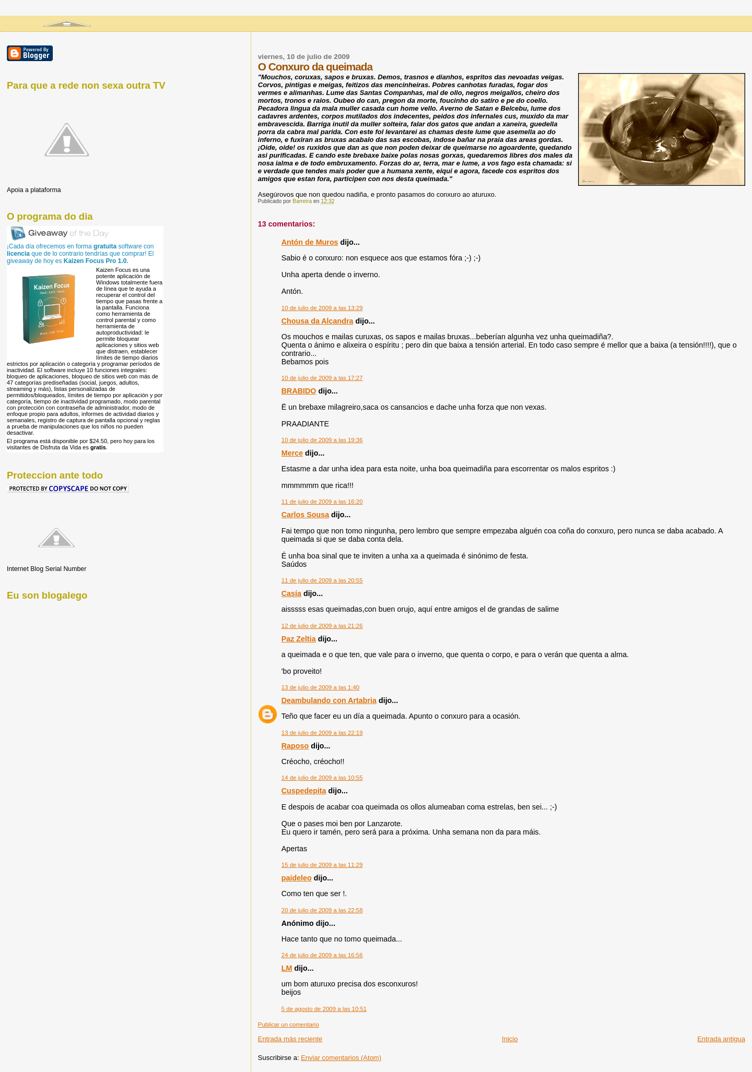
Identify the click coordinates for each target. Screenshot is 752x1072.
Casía (291, 593)
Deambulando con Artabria (329, 700)
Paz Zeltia (298, 639)
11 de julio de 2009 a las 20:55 (322, 580)
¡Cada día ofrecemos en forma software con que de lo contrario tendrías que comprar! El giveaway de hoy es (80, 254)
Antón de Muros (309, 242)
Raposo (295, 746)
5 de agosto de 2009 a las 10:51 (324, 1009)
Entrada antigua (721, 1039)
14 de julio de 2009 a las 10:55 (322, 778)
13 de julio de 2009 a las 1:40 (320, 687)
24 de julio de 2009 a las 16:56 (322, 955)
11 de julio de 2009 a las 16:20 (322, 501)
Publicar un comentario (288, 1024)
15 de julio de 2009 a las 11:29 (322, 865)
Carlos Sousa (305, 514)
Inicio (510, 1039)
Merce (292, 453)
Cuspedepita (303, 791)
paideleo (296, 878)
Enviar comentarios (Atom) (341, 1058)
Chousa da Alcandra (317, 321)
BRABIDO (298, 391)
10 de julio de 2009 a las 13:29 (322, 308)
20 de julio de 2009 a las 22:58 (322, 910)
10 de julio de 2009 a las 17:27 (322, 378)
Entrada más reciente (290, 1039)
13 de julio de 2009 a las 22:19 (322, 733)
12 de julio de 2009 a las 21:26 (322, 626)
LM (286, 968)
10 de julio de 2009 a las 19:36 (322, 440)
